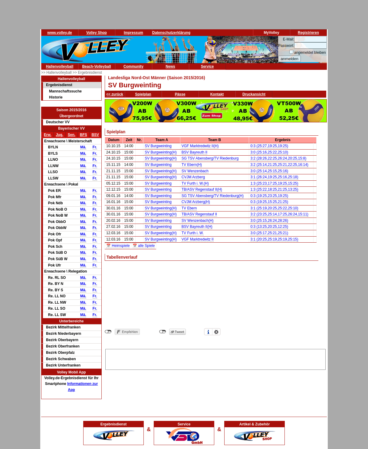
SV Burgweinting (158, 146)
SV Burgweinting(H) (160, 152)
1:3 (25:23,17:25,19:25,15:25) (274, 183)
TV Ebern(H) (192, 165)
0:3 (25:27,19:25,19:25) (269, 146)
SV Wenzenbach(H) (198, 220)
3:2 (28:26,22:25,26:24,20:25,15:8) (278, 158)
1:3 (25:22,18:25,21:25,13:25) (274, 189)
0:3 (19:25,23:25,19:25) (269, 196)
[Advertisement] (215, 358)
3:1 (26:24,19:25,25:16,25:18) (274, 177)
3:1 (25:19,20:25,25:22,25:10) (274, 208)
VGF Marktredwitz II (198, 239)
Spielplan (143, 94)
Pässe (180, 94)
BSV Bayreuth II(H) (197, 226)
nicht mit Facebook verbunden (108, 332)
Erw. (47, 135)
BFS (83, 135)
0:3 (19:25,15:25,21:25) (269, 202)
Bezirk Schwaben (61, 359)
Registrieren (308, 33)
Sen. (71, 135)
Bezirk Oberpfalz (60, 352)
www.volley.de (59, 33)
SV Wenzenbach (195, 171)
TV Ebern (189, 208)
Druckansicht (253, 94)
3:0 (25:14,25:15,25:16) (269, 171)
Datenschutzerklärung (171, 33)
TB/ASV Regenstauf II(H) (202, 189)
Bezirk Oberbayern (62, 340)
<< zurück (114, 94)
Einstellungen (216, 331)
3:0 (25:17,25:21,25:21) (269, 233)
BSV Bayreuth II (194, 152)
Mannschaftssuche (65, 91)
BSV (95, 135)
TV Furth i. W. (193, 233)
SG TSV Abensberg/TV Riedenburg (210, 158)
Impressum (133, 33)
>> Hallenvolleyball (57, 72)
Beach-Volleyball (96, 66)
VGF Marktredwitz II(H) (200, 146)
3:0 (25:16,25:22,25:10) (269, 152)
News (170, 66)
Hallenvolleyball (60, 66)
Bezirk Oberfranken (63, 346)
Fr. (95, 147)
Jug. (59, 135)
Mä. (83, 147)
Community (133, 66)
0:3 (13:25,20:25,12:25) (269, 226)
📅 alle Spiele (144, 246)
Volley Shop (96, 33)
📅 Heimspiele (118, 246)
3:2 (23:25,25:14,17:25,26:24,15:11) (279, 214)
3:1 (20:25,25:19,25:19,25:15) (274, 239)
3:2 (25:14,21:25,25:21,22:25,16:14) (279, 165)
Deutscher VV (58, 122)
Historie (56, 97)
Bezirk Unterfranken (63, 365)
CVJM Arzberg (193, 177)
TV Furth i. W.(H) (195, 183)
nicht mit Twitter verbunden (162, 332)
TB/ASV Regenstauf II (199, 214)
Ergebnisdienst (59, 85)
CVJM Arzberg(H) (196, 202)
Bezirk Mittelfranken (63, 327)
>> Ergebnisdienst (87, 72)
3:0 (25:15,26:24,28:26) (269, 220)
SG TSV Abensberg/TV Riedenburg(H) (213, 196)
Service (207, 66)
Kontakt (217, 94)
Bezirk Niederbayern (63, 333)
